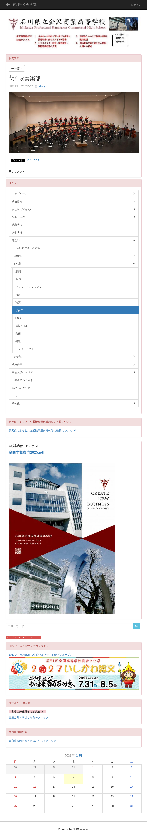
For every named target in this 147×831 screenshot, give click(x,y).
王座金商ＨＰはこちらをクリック (28, 717)
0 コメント (17, 171)
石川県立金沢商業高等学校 (28, 5)
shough (40, 86)
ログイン (136, 4)
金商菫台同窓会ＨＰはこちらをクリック (32, 740)
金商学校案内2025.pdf (27, 452)
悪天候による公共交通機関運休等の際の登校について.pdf (42, 430)
